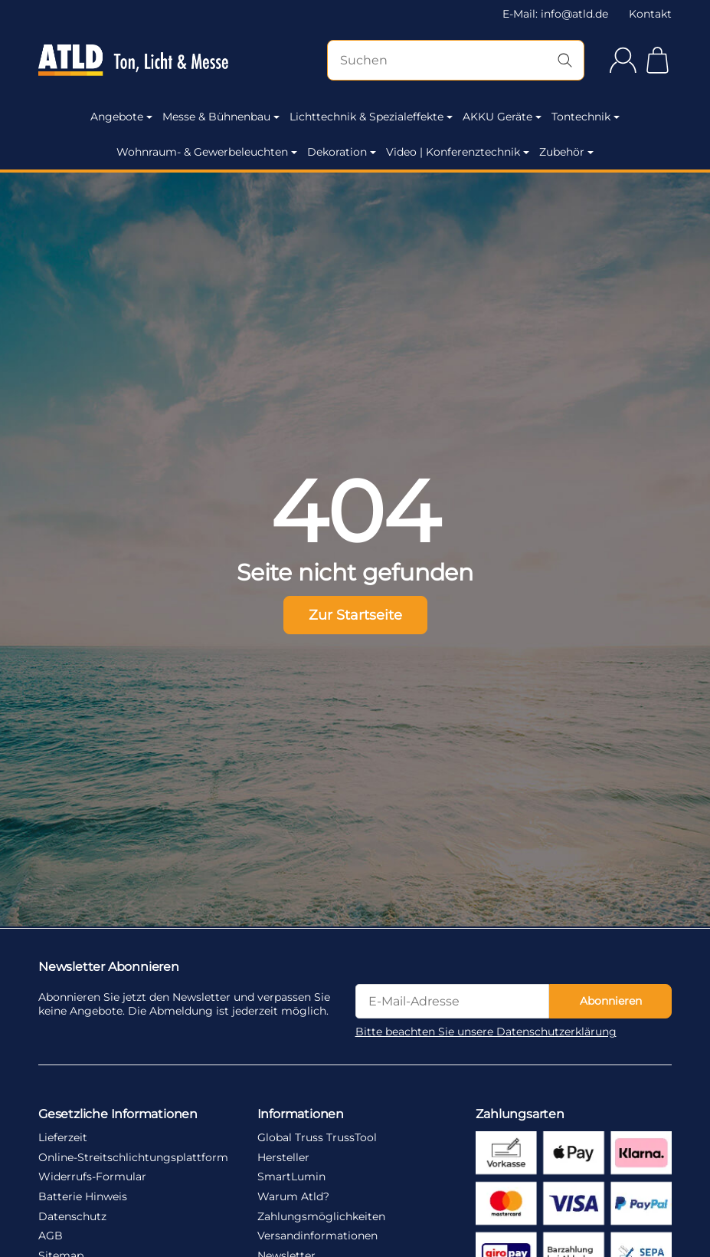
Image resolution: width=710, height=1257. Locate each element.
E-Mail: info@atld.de (555, 14)
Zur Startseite (355, 615)
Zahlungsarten (520, 1113)
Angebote (121, 116)
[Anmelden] (623, 60)
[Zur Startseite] (133, 61)
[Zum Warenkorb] (657, 60)
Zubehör (566, 152)
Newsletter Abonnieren (108, 966)
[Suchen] (455, 60)
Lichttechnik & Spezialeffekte (371, 116)
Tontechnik (585, 116)
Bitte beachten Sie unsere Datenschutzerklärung (486, 1031)
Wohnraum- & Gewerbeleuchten (206, 152)
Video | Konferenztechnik (457, 152)
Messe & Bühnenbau (221, 116)
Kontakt (650, 14)
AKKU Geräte (502, 116)
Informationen (300, 1113)
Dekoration (341, 152)
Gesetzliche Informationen (118, 1113)
